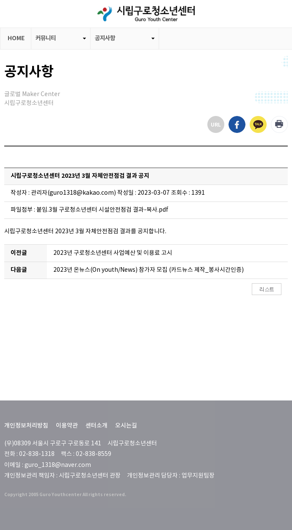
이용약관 (67, 425)
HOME (16, 38)
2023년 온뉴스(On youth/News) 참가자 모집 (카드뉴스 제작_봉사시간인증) (148, 270)
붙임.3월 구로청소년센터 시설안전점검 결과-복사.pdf (102, 210)
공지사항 (105, 38)
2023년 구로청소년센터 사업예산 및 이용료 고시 (112, 253)
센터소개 (96, 425)
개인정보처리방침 (26, 425)
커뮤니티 (46, 38)
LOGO (146, 14)
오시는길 (126, 425)
